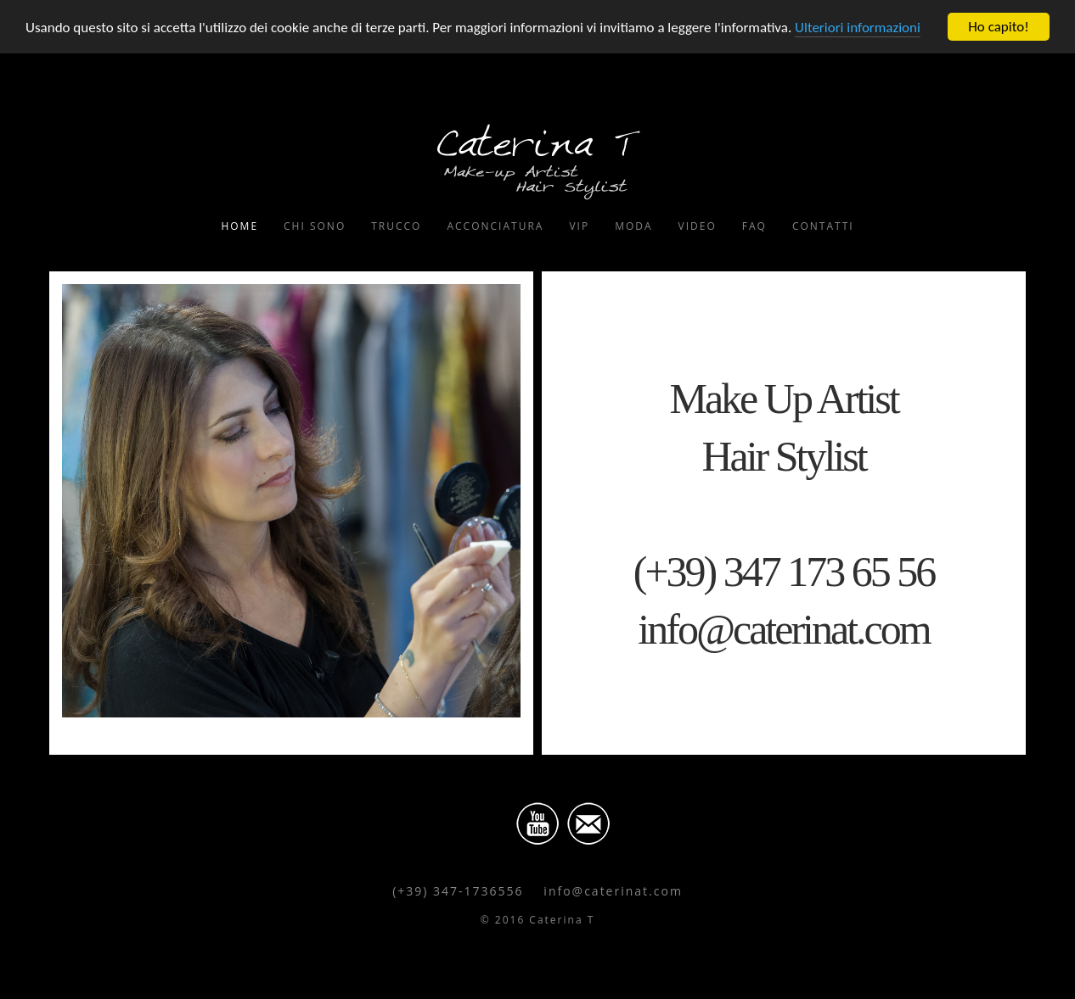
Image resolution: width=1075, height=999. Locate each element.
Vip (579, 226)
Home (239, 226)
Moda (633, 226)
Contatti (823, 226)
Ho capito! (998, 27)
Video (697, 226)
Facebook (486, 823)
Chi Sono (315, 226)
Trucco (396, 226)
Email (588, 823)
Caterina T (537, 160)
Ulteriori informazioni (857, 27)
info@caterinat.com (613, 891)
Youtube (537, 823)
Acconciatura (495, 226)
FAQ (754, 226)
